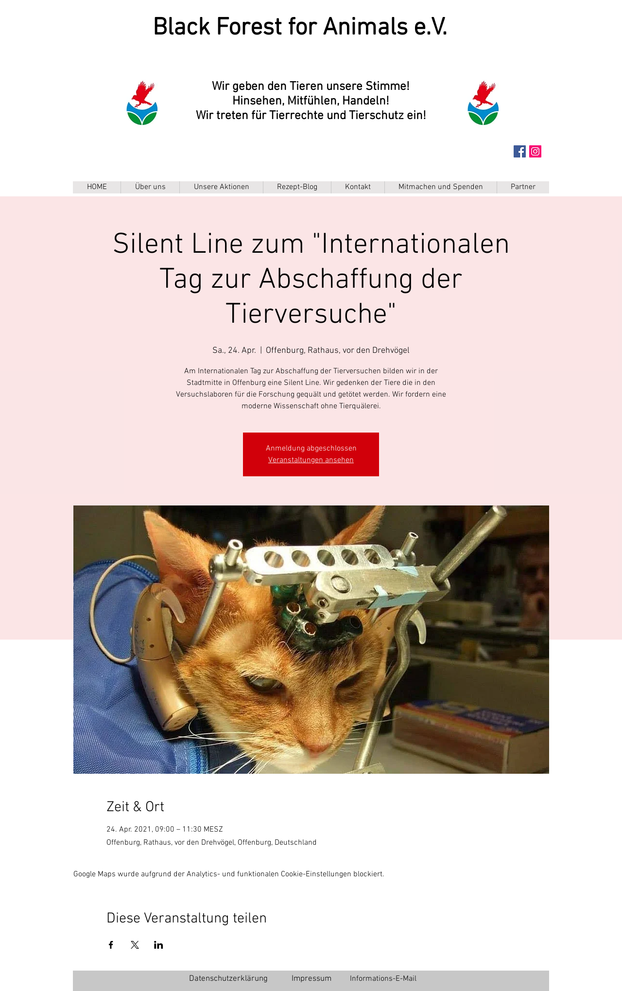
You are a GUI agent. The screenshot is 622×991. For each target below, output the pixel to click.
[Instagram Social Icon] (535, 151)
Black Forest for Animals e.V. (300, 28)
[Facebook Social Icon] (520, 151)
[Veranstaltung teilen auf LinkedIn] (158, 945)
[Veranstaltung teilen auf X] (134, 945)
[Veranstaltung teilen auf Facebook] (111, 945)
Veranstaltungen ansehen (311, 460)
